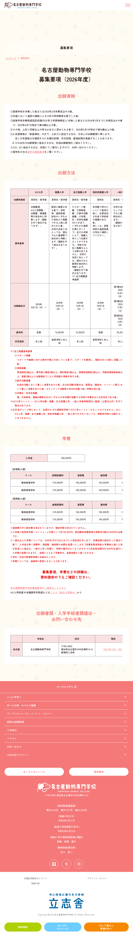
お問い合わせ (14, 747)
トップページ (10, 58)
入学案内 (12, 730)
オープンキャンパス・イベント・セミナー (30, 713)
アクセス (12, 738)
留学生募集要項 (35, 152)
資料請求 (23, 927)
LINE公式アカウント (18, 754)
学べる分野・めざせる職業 (21, 705)
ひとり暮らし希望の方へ (106, 927)
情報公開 (35, 883)
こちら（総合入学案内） (63, 592)
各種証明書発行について (35, 878)
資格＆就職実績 (15, 722)
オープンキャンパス (63, 927)
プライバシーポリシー (97, 878)
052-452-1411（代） (113, 649)
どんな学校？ (14, 697)
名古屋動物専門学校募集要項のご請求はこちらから (38, 588)
